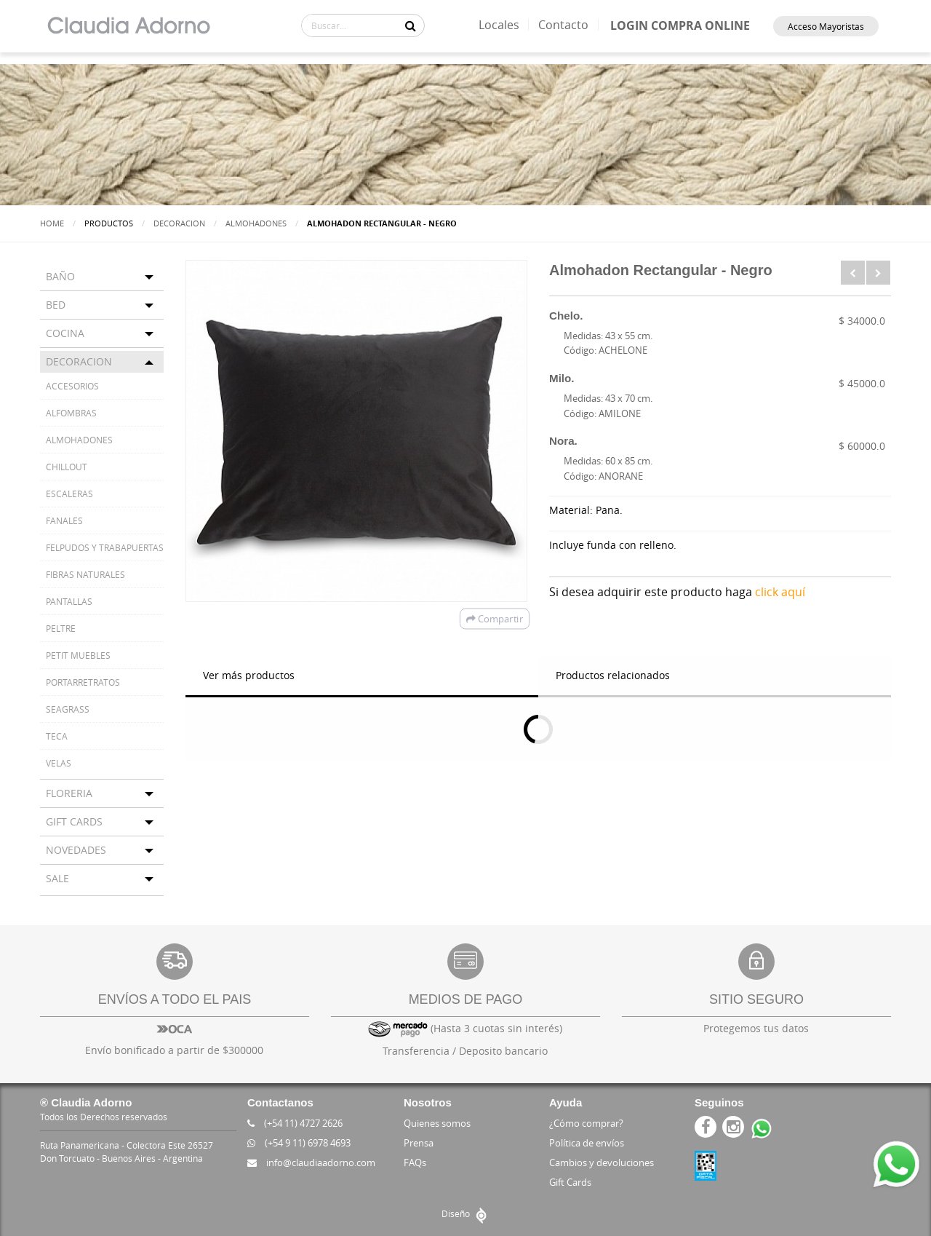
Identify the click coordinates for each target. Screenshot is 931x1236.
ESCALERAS (69, 493)
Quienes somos (437, 1123)
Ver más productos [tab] (249, 675)
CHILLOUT (66, 466)
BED (55, 305)
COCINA (65, 333)
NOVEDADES (76, 850)
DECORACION (179, 223)
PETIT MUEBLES (78, 655)
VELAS (58, 763)
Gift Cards (570, 1182)
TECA (57, 736)
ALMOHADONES (256, 223)
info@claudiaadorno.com (311, 1162)
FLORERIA (69, 793)
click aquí (780, 592)
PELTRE (61, 628)
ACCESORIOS (72, 386)
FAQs (415, 1162)
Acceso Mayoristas (826, 26)
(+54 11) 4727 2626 (295, 1123)
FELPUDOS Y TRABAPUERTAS (105, 547)
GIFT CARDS (74, 821)
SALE (57, 878)
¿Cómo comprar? (586, 1123)
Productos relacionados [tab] (613, 675)
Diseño (465, 1213)
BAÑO (60, 276)
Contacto (563, 25)
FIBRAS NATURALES (85, 574)
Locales (499, 25)
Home (52, 223)
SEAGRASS (67, 709)
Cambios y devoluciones (601, 1162)
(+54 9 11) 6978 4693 (299, 1142)
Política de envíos (586, 1142)
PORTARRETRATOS (83, 682)
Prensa (418, 1142)
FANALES (64, 520)
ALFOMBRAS (71, 413)
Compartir (494, 618)
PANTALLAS (69, 601)
